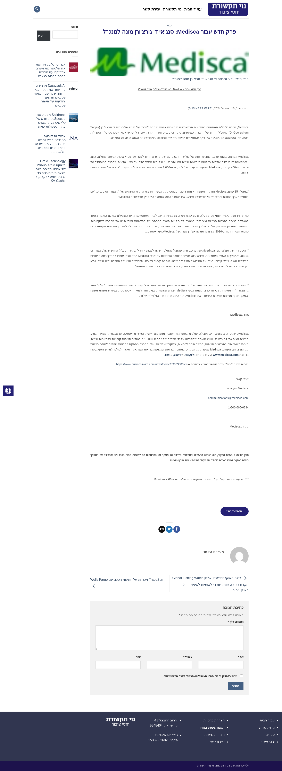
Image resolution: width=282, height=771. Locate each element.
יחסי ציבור (268, 742)
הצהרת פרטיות (214, 720)
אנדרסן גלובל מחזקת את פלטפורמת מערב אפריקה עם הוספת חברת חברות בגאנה (51, 70)
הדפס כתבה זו (234, 511)
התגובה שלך (235, 622)
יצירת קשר (151, 9)
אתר (138, 657)
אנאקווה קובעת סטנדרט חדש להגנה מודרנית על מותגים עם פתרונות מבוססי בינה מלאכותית (49, 144)
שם (240, 657)
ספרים (270, 734)
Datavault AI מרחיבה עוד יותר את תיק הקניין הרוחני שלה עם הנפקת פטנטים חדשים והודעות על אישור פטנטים (50, 95)
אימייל (187, 657)
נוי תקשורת (172, 9)
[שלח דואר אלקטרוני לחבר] (161, 529)
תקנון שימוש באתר (212, 727)
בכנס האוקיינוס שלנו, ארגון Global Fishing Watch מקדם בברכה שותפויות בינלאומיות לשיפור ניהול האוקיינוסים (210, 584)
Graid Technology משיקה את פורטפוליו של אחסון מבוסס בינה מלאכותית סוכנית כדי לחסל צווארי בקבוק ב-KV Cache (50, 171)
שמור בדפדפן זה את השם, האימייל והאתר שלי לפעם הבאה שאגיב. (200, 676)
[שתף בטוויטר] (169, 529)
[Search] (37, 9)
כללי (169, 25)
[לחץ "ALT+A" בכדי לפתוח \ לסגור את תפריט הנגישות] (8, 391)
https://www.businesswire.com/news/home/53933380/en (152, 364)
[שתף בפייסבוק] (176, 529)
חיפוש (74, 26)
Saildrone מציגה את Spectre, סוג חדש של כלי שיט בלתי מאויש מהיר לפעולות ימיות (51, 120)
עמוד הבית (192, 9)
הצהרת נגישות (214, 734)
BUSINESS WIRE (200, 108)
